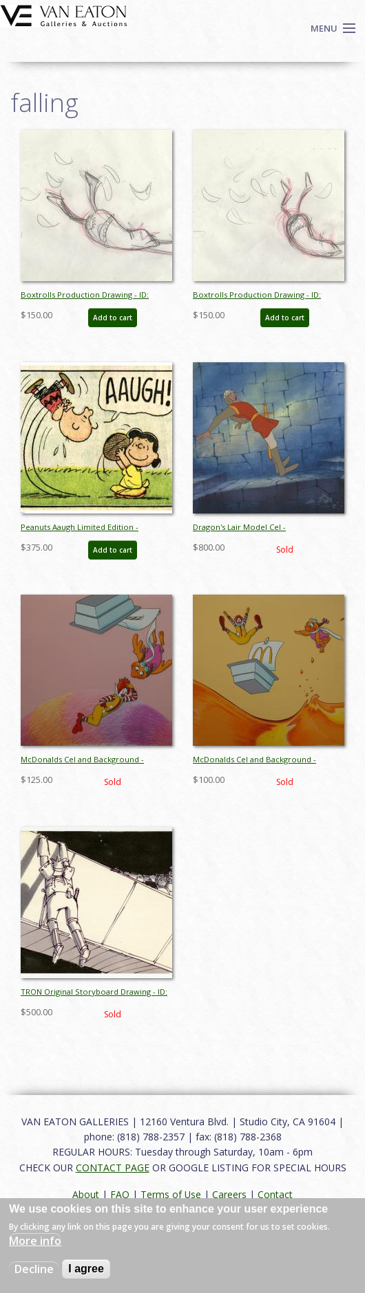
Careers (229, 1194)
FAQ (119, 1194)
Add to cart (112, 317)
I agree (86, 1268)
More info (35, 1240)
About (85, 1194)
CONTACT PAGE (112, 1167)
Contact (275, 1194)
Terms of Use (170, 1194)
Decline (34, 1269)
